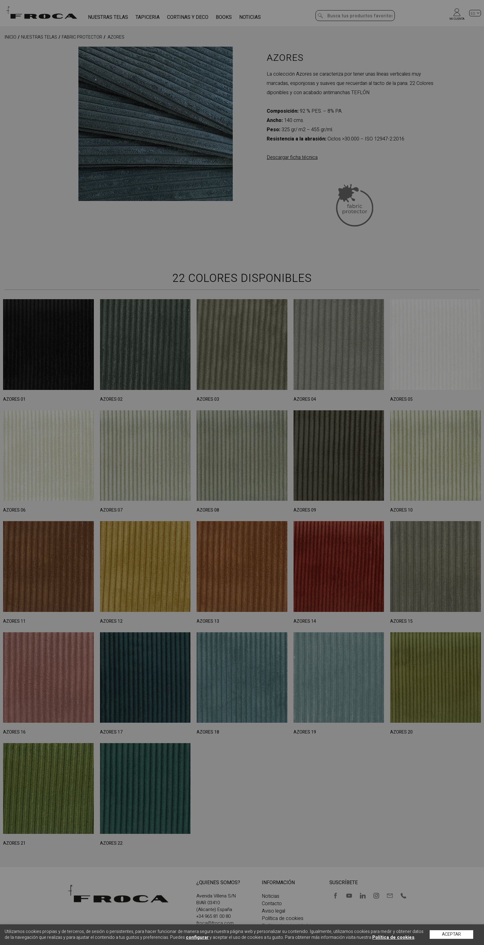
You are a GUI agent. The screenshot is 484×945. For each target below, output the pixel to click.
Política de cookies (393, 937)
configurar (197, 937)
